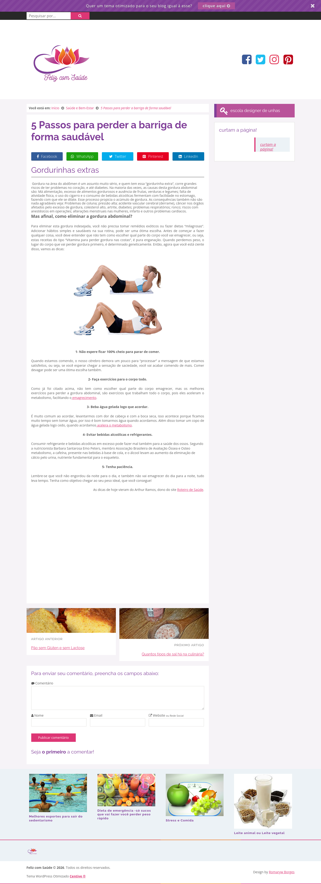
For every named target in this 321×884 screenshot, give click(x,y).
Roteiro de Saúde (190, 489)
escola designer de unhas (249, 111)
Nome (37, 715)
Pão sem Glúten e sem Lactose (58, 648)
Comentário (42, 683)
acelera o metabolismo (114, 425)
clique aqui (216, 5)
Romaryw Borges (281, 872)
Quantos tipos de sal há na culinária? (173, 654)
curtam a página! (268, 147)
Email (96, 715)
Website (166, 715)
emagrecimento (84, 397)
